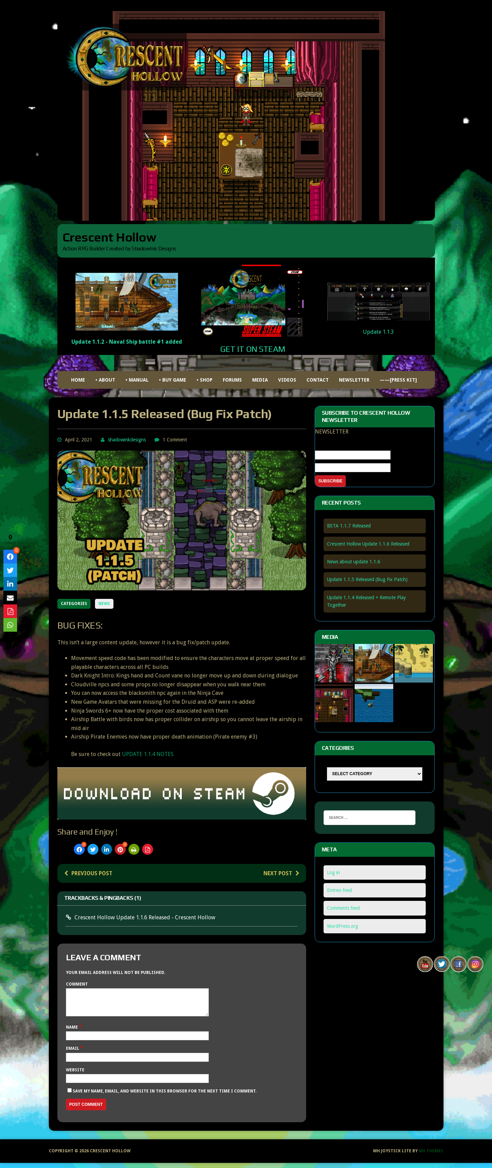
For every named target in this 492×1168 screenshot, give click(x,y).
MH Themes (431, 1156)
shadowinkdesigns (127, 439)
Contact (317, 380)
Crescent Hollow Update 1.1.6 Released (368, 544)
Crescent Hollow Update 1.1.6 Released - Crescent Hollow (144, 917)
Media (260, 380)
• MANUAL (137, 380)
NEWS (104, 603)
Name (72, 1032)
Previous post (88, 873)
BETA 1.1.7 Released (349, 525)
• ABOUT (105, 380)
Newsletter (354, 380)
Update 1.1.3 (378, 332)
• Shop (204, 380)
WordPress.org (342, 926)
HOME (78, 380)
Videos (287, 380)
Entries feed (339, 890)
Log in (333, 872)
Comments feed (343, 908)
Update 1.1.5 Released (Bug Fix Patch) (367, 579)
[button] (243, 360)
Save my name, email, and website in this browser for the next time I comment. (165, 1096)
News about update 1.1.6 (353, 561)
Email (73, 1053)
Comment (77, 984)
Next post (281, 873)
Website (75, 1075)
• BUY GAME (172, 380)
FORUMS (232, 380)
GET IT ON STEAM (252, 349)
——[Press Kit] (398, 380)
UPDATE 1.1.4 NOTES (148, 754)
